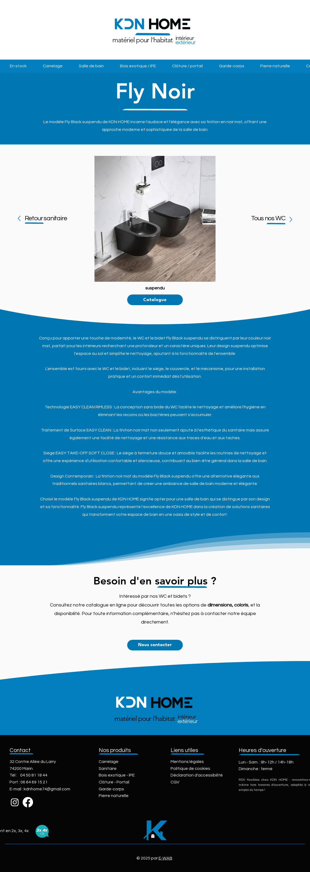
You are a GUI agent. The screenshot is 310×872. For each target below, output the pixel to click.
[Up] (19, 218)
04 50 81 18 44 (33, 775)
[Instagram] (15, 802)
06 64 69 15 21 (34, 782)
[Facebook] (28, 802)
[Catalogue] (155, 299)
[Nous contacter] (155, 645)
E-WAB (165, 858)
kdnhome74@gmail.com (47, 789)
